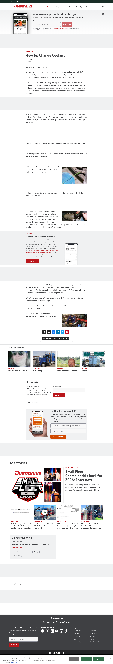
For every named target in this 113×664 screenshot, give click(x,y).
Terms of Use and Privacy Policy (60, 28)
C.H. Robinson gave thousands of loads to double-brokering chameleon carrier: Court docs (21, 526)
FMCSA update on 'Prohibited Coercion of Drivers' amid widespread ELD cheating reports (91, 526)
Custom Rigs (37, 368)
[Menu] (10, 6)
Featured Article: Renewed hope (17, 372)
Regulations (14, 521)
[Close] (110, 659)
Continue (59, 395)
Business (29, 51)
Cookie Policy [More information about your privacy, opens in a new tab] (13, 662)
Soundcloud (16, 555)
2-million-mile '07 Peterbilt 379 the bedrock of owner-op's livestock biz (45, 526)
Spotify (36, 552)
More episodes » (17, 547)
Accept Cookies (99, 659)
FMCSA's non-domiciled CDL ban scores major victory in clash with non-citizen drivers (68, 526)
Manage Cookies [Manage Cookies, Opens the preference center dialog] (74, 659)
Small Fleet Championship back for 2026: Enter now (83, 476)
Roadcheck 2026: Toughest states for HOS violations (31, 544)
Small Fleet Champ (71, 468)
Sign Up (14, 645)
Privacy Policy (50, 29)
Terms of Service (59, 29)
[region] (56, 659)
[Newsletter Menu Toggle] (103, 6)
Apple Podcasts (17, 552)
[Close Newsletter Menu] (103, 14)
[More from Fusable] (56, 2)
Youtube (28, 552)
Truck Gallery (37, 371)
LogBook (85, 371)
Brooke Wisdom (30, 60)
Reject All (86, 659)
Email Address (57, 386)
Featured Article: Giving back (67, 371)
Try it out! (32, 261)
